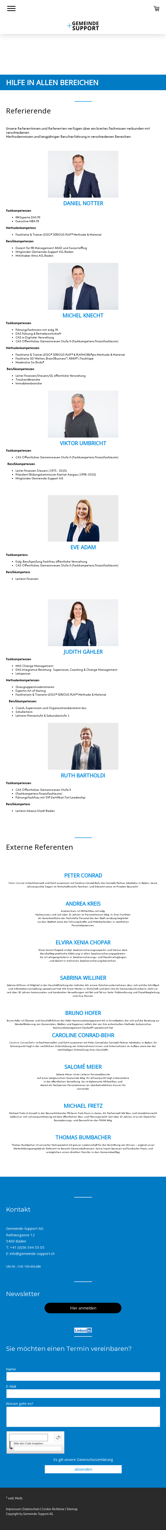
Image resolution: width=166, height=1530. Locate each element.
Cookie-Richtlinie (53, 1509)
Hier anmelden (83, 1308)
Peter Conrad (16, 883)
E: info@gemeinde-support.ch (30, 1253)
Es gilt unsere (83, 1459)
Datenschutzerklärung (95, 1459)
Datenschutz (31, 1509)
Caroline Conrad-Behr (22, 1042)
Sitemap (72, 1509)
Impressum (13, 1509)
